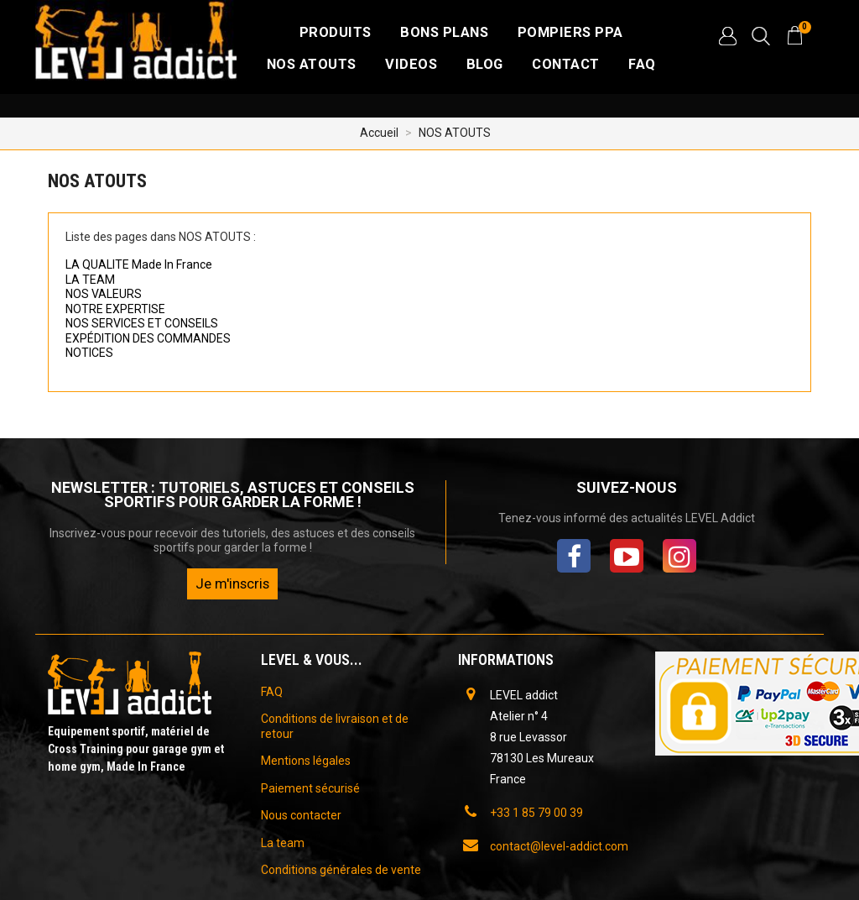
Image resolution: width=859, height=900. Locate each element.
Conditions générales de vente (341, 869)
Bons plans (444, 32)
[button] (727, 36)
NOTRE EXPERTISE (115, 309)
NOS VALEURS (103, 294)
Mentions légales (306, 760)
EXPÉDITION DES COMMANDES (148, 338)
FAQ (642, 64)
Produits (335, 32)
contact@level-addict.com (559, 846)
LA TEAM (90, 279)
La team (283, 843)
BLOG (484, 64)
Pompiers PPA (570, 32)
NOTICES (89, 352)
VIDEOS (411, 64)
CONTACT (566, 64)
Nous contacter (301, 815)
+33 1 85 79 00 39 (536, 812)
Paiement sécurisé (310, 788)
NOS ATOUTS (312, 64)
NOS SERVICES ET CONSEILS (141, 323)
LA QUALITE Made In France (138, 264)
